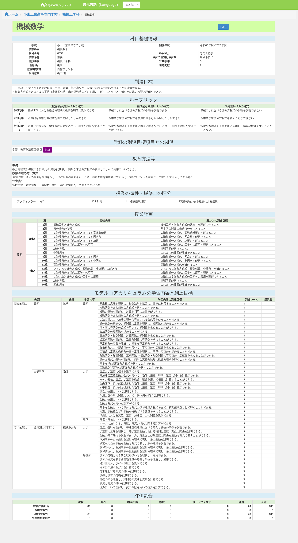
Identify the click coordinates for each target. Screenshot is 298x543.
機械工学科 (70, 14)
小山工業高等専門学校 (40, 14)
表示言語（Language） (101, 5)
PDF (223, 26)
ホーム (11, 14)
